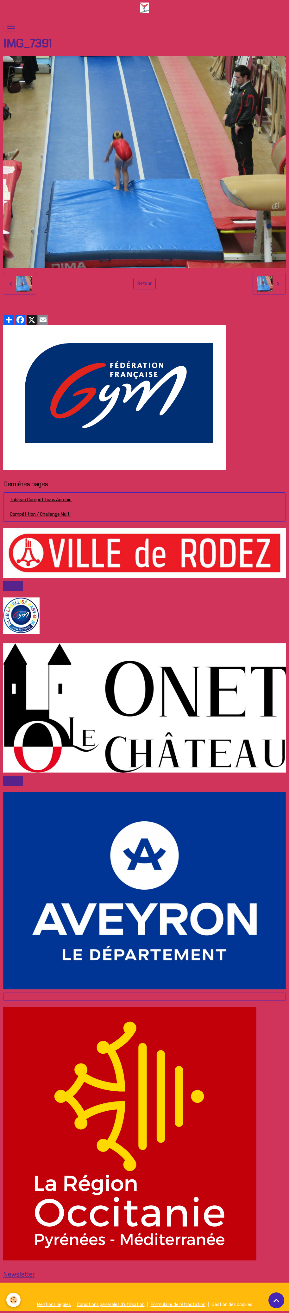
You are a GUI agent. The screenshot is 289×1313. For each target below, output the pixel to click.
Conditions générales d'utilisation (111, 1304)
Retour (144, 283)
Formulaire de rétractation (178, 1304)
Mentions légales (54, 1304)
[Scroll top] (276, 1300)
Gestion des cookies (231, 1304)
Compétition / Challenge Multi (40, 514)
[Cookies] (13, 1300)
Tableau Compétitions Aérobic (41, 499)
